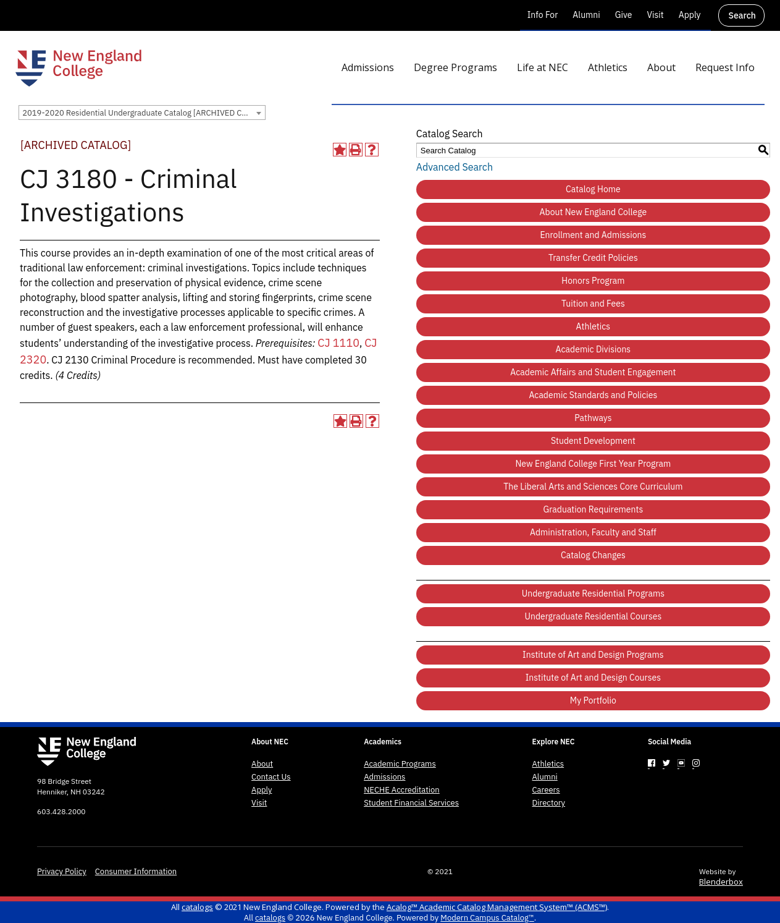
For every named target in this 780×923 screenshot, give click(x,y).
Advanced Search (454, 167)
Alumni (586, 14)
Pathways (592, 417)
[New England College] (78, 68)
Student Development (593, 440)
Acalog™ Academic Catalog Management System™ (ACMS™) (497, 906)
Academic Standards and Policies (593, 395)
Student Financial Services (411, 803)
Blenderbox (721, 882)
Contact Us (271, 777)
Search (742, 15)
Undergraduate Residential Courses (592, 616)
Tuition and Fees (593, 303)
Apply (690, 14)
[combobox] (142, 112)
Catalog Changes (593, 555)
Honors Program (592, 280)
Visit (655, 14)
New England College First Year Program (593, 463)
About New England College (593, 212)
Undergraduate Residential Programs (593, 593)
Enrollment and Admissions (593, 234)
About (262, 764)
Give (623, 14)
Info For (542, 14)
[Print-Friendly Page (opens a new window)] (356, 149)
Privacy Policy (61, 872)
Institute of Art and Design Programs (593, 654)
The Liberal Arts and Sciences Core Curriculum (592, 486)
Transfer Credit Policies (593, 257)
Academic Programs (400, 764)
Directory (549, 803)
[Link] (651, 763)
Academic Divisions (593, 349)
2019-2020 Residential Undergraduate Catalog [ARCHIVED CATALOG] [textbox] (143, 113)
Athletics (593, 326)
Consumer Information (136, 872)
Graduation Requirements (593, 509)
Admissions (384, 777)
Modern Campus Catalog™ (487, 917)
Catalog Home (593, 189)
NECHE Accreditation (402, 790)
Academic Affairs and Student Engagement (593, 372)
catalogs (197, 906)
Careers (546, 790)
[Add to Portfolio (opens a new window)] (339, 149)
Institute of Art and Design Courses (593, 677)
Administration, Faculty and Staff (593, 532)
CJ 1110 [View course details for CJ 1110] (338, 343)
